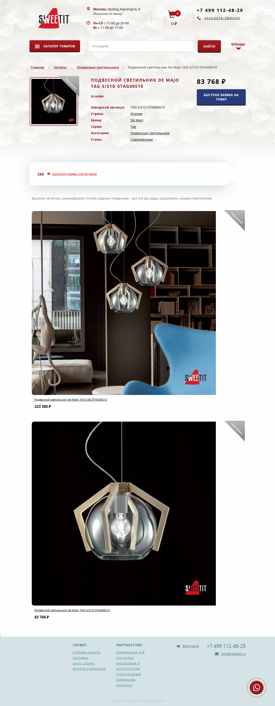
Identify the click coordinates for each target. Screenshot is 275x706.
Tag (133, 126)
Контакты (124, 685)
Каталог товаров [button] (59, 46)
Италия (136, 113)
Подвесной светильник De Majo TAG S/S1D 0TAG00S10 (72, 610)
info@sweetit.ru (233, 654)
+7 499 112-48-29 (220, 10)
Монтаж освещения (89, 668)
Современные (141, 139)
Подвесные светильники (98, 67)
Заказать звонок (222, 18)
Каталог (60, 67)
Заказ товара (84, 663)
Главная (37, 67)
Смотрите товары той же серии (74, 174)
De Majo (136, 120)
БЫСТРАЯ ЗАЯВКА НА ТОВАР (221, 97)
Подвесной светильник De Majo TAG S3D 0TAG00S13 (70, 399)
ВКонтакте (190, 646)
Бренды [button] (238, 44)
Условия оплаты (87, 652)
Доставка (80, 658)
